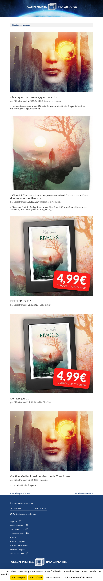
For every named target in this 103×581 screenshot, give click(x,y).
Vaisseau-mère (20, 533)
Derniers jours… (19, 398)
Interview (44, 480)
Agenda (16, 521)
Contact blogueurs (18, 541)
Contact (13, 537)
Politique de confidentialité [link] (78, 577)
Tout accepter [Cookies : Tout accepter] (18, 577)
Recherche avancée (18, 545)
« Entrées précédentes (20, 493)
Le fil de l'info (46, 305)
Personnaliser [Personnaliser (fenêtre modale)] (53, 577)
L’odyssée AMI (20, 525)
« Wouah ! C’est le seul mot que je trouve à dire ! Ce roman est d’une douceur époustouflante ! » (49, 197)
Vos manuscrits (19, 529)
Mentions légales (17, 549)
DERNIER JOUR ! (20, 301)
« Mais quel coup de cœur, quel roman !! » (33, 97)
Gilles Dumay (20, 101)
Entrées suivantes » (84, 493)
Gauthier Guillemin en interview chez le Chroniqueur (40, 476)
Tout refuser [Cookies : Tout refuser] (36, 577)
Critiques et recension (51, 101)
